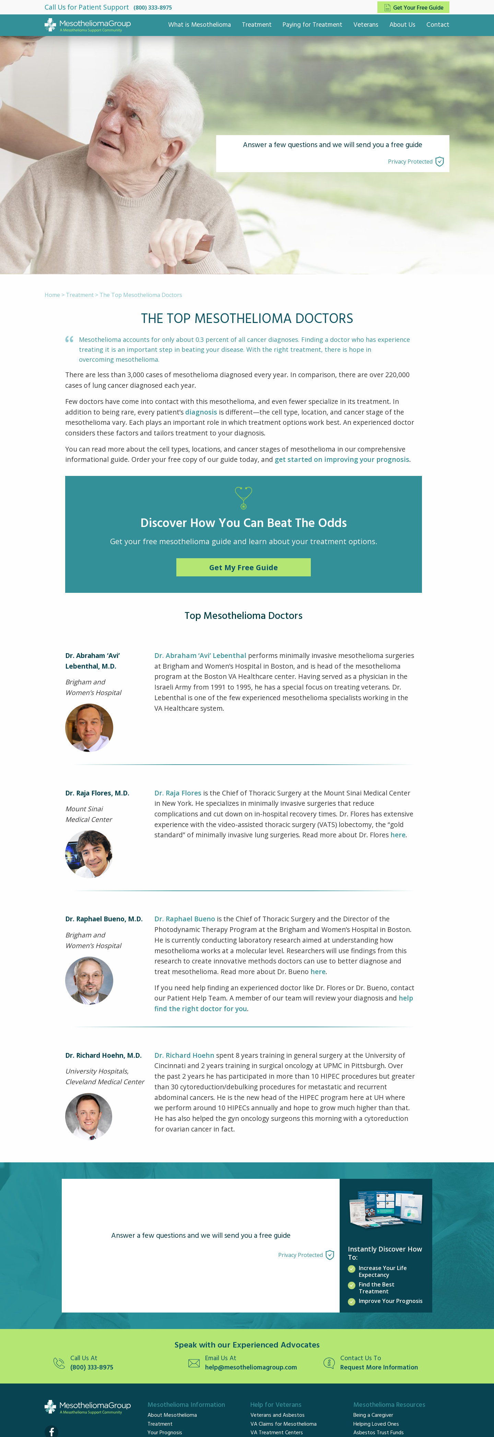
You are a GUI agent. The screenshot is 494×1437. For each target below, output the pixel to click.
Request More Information (379, 1368)
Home (52, 295)
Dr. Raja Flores (177, 793)
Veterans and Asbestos (277, 1415)
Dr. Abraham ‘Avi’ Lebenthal (200, 655)
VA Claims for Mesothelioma (283, 1424)
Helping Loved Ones (376, 1424)
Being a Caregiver (373, 1415)
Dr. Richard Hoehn (184, 1055)
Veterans (365, 25)
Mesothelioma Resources (389, 1405)
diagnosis (201, 412)
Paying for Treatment (312, 25)
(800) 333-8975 (152, 7)
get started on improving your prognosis (342, 459)
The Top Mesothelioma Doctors (140, 295)
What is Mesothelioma (199, 25)
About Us (402, 25)
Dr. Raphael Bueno (184, 918)
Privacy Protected (410, 161)
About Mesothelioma (172, 1415)
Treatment (257, 25)
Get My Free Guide (243, 567)
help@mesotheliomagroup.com (251, 1368)
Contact (437, 25)
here (397, 834)
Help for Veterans (276, 1405)
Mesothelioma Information (186, 1405)
